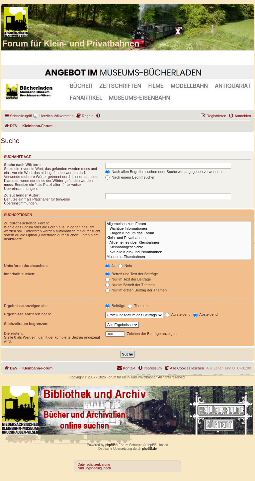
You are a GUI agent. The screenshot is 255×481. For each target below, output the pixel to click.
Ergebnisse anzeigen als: (25, 306)
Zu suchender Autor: (22, 195)
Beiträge (115, 306)
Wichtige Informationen (178, 228)
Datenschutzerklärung (94, 464)
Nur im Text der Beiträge (128, 279)
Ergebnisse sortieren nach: (27, 314)
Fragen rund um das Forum (178, 233)
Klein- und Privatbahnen (178, 238)
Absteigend (205, 314)
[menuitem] (54, 116)
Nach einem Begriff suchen (130, 177)
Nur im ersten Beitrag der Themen (136, 290)
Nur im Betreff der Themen (130, 285)
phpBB (110, 445)
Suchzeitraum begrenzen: (26, 324)
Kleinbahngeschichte (178, 247)
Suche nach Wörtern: (22, 165)
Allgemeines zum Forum (178, 224)
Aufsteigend (178, 314)
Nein (125, 266)
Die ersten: (13, 333)
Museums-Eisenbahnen (178, 257)
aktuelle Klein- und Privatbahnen (178, 252)
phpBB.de (149, 448)
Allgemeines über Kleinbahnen (178, 242)
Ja (110, 266)
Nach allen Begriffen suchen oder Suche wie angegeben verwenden (163, 172)
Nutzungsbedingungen (94, 468)
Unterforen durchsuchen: (26, 266)
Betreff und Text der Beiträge (131, 274)
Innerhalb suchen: (20, 274)
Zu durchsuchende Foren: (26, 223)
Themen (137, 306)
